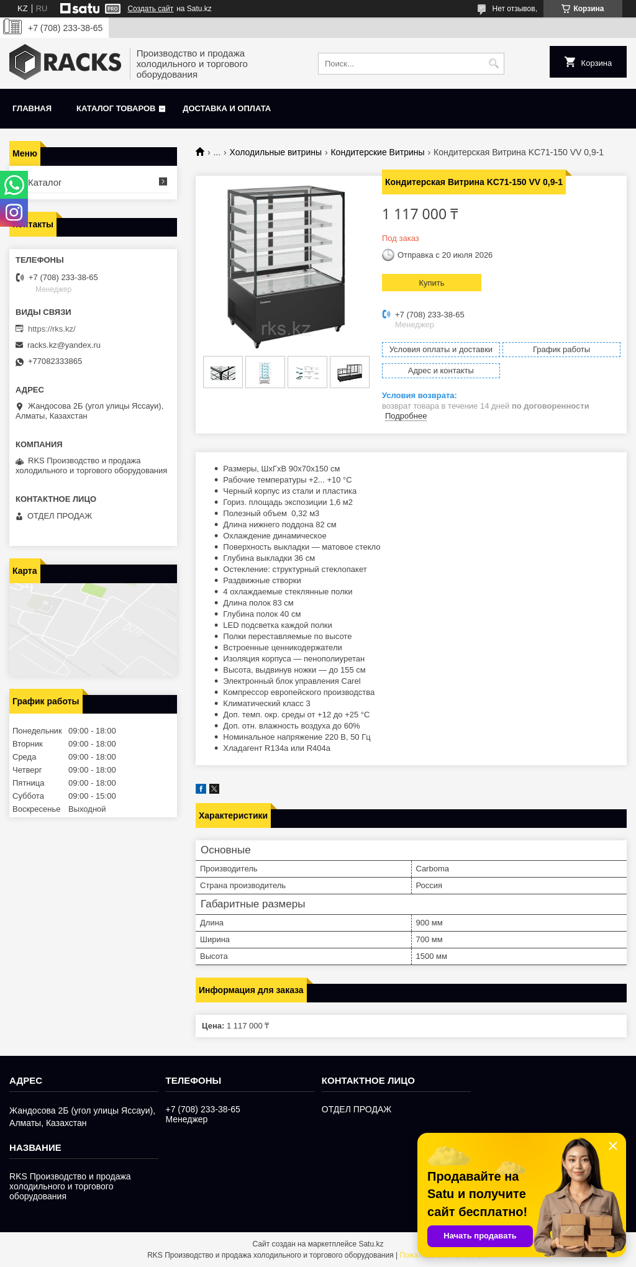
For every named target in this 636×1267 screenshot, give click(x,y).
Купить (431, 283)
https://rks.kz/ (52, 329)
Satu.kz (370, 1244)
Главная (32, 108)
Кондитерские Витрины (377, 152)
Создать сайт (150, 8)
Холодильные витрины (276, 152)
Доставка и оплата (227, 108)
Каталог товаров (115, 108)
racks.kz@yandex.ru (64, 345)
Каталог (45, 182)
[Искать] (493, 64)
